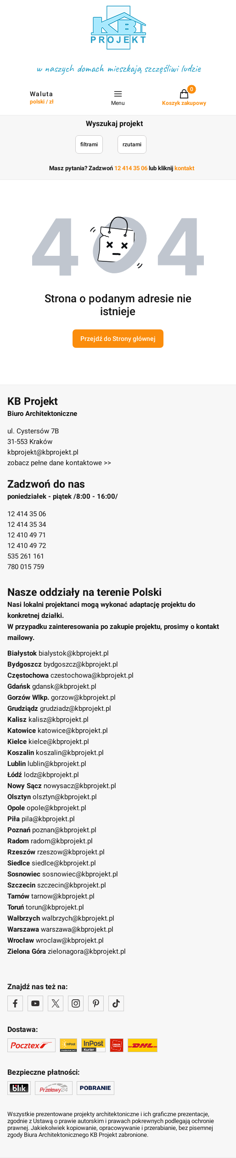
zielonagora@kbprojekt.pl (87, 951)
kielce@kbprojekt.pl (58, 741)
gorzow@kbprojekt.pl (83, 697)
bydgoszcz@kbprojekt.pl (81, 664)
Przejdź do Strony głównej (118, 338)
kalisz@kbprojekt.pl (58, 719)
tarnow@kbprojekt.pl (63, 896)
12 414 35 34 (26, 524)
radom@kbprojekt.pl (62, 841)
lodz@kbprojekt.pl (51, 775)
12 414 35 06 (26, 514)
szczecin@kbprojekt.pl (71, 885)
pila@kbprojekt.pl (48, 819)
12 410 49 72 (26, 546)
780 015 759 (25, 567)
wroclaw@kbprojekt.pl (70, 940)
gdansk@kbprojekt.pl (64, 686)
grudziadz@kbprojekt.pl (75, 708)
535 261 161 (25, 556)
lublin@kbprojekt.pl (57, 764)
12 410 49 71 (26, 535)
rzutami (132, 144)
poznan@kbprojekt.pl (64, 830)
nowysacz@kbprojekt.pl (80, 786)
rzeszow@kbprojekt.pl (71, 852)
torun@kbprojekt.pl (55, 907)
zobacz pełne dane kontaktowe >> (59, 463)
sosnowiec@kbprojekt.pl (80, 874)
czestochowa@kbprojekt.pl (92, 675)
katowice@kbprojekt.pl (73, 730)
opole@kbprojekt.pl (56, 808)
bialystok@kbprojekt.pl (74, 653)
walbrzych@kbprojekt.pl (78, 918)
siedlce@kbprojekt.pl (64, 863)
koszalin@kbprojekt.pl (70, 753)
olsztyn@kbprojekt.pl (65, 797)
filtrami (89, 144)
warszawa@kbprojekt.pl (77, 929)
